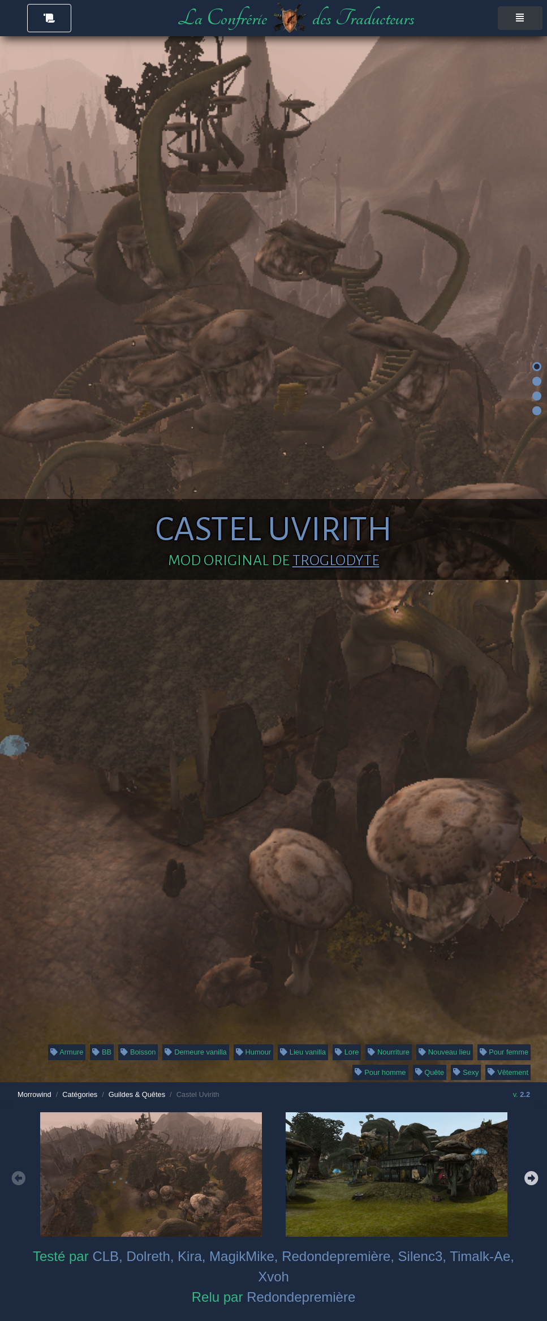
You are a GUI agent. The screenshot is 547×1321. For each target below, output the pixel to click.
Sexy (466, 1072)
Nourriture (389, 1052)
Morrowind (34, 1094)
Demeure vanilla (195, 1052)
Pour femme (504, 1052)
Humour (253, 1052)
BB (101, 1052)
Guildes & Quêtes (137, 1094)
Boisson (138, 1052)
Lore (347, 1052)
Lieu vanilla (303, 1052)
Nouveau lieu (445, 1052)
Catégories (79, 1094)
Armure (67, 1052)
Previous (17, 1176)
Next (530, 1176)
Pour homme (380, 1072)
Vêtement (508, 1072)
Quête (430, 1072)
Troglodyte (336, 561)
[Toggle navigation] (520, 18)
